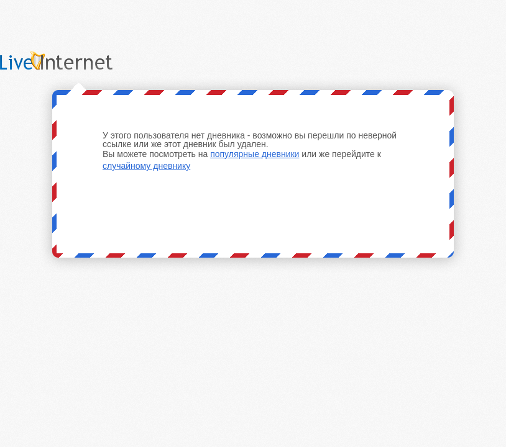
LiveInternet (71, 60)
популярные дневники (254, 154)
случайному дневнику (146, 166)
